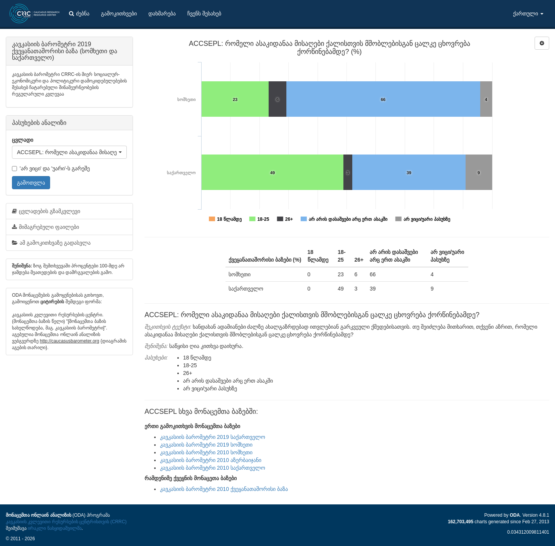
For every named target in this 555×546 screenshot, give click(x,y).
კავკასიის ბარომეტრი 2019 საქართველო (212, 437)
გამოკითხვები (119, 13)
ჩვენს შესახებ (204, 13)
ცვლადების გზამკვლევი (46, 211)
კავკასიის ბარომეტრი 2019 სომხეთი (206, 445)
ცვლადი (22, 140)
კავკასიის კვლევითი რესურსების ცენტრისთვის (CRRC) (66, 521)
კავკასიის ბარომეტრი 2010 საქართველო (212, 468)
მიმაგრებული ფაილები (45, 227)
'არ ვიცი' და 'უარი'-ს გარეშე (51, 168)
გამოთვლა (31, 183)
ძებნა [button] (79, 13)
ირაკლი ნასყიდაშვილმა (54, 528)
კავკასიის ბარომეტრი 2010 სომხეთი (206, 452)
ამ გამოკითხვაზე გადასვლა (51, 243)
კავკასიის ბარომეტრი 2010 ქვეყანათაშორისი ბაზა (224, 489)
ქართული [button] (528, 13)
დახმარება (162, 13)
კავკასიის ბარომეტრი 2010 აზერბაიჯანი (210, 460)
